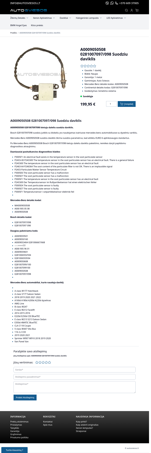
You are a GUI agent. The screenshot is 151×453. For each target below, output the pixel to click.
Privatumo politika (19, 437)
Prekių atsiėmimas (19, 421)
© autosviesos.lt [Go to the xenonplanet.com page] (132, 448)
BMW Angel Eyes (18, 25)
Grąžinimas (15, 434)
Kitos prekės (37, 25)
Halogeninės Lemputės (89, 18)
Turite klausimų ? (14, 450)
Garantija (14, 431)
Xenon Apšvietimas (44, 18)
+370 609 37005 (127, 3)
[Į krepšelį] (127, 104)
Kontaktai (48, 421)
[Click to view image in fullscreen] (41, 75)
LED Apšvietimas (117, 18)
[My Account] (131, 10)
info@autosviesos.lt (25, 3)
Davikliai (66, 18)
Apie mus (47, 424)
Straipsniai (81, 431)
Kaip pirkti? (81, 421)
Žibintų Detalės (19, 18)
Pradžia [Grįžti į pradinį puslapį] (13, 33)
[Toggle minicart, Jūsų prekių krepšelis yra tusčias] (137, 10)
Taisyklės (14, 428)
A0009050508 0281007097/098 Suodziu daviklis (39, 33)
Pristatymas (16, 424)
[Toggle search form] (126, 10)
